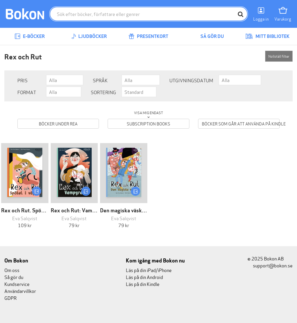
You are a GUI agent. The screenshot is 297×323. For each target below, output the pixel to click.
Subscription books (148, 124)
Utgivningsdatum (191, 80)
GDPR (10, 297)
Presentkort (148, 36)
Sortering (103, 92)
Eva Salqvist (24, 218)
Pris (22, 80)
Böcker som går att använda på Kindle (241, 124)
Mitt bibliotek (267, 36)
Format (26, 92)
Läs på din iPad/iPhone (149, 270)
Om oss (11, 270)
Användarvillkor (20, 290)
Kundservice (17, 283)
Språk (100, 80)
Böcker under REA (58, 124)
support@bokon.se (270, 265)
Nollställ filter (278, 56)
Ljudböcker (89, 36)
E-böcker (30, 36)
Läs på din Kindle (143, 283)
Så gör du (208, 36)
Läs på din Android (144, 276)
